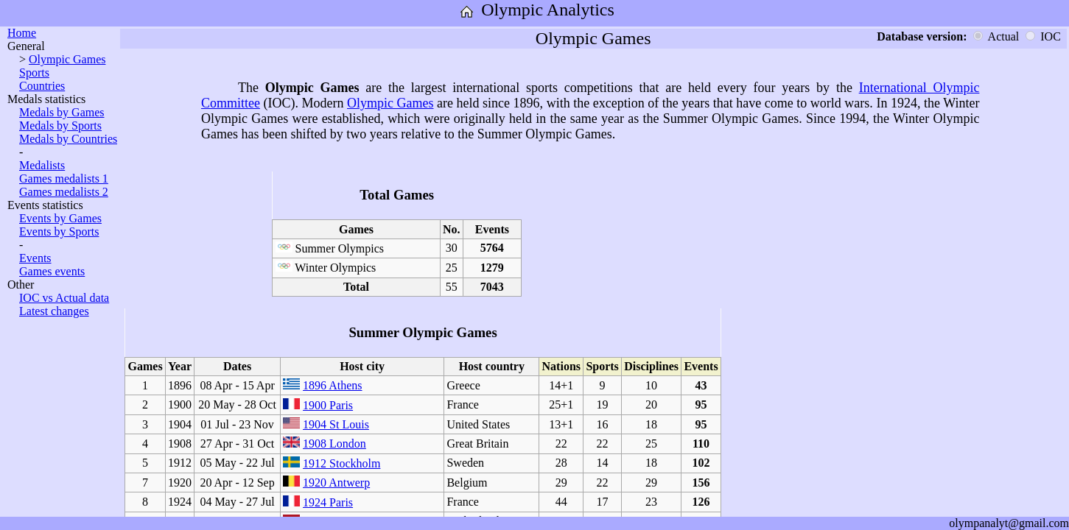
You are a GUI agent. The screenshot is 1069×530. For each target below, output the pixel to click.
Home (21, 32)
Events (35, 258)
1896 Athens (332, 385)
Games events (52, 271)
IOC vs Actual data (64, 298)
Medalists (42, 165)
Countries (42, 86)
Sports (34, 72)
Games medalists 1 (63, 178)
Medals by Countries (68, 138)
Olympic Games (67, 59)
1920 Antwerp (336, 482)
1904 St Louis (336, 424)
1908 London (334, 443)
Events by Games (60, 218)
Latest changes (54, 311)
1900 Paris (328, 405)
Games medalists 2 (63, 192)
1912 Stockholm (341, 463)
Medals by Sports (60, 125)
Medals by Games (62, 112)
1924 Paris (328, 502)
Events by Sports (59, 231)
